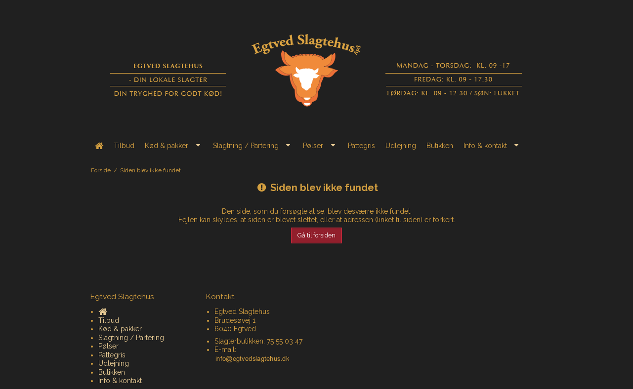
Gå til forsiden (316, 235)
